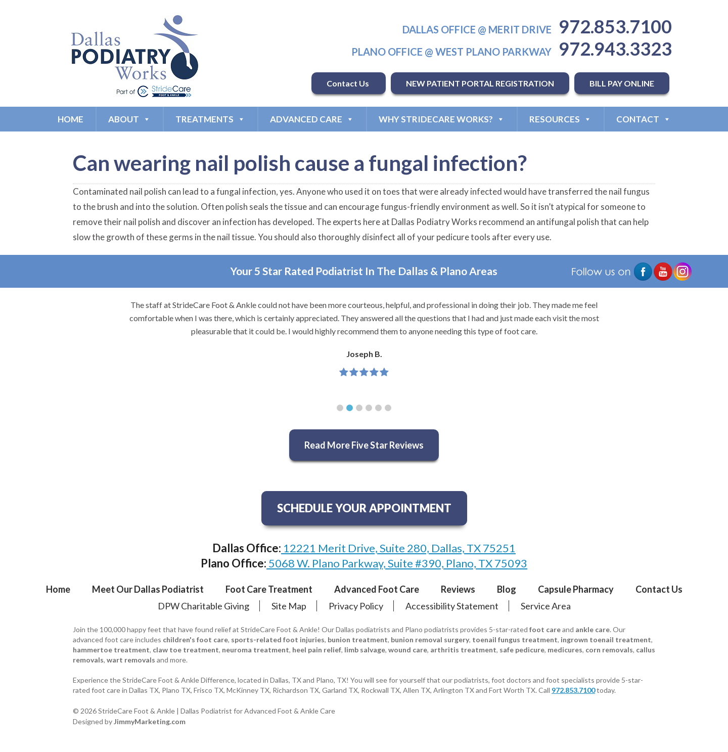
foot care (545, 629)
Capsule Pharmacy (576, 589)
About (129, 119)
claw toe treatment (186, 649)
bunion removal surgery (430, 639)
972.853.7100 (615, 26)
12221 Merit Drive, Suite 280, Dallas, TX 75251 (398, 548)
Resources (560, 119)
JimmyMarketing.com (150, 721)
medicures (565, 649)
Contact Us (349, 83)
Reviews (458, 589)
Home (70, 119)
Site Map (288, 605)
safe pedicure (521, 649)
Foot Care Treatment (268, 589)
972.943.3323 (615, 48)
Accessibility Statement (451, 605)
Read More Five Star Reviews (364, 445)
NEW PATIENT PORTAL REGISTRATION (480, 83)
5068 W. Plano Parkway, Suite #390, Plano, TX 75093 (396, 563)
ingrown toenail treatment (606, 639)
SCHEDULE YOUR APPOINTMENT (364, 508)
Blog (506, 589)
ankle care (592, 629)
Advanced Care (312, 119)
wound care (407, 649)
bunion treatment (358, 639)
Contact (643, 119)
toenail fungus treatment (515, 639)
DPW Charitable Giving (203, 605)
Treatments (210, 119)
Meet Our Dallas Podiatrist (148, 589)
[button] (340, 408)
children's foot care (195, 639)
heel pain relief (316, 649)
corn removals (609, 649)
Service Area (546, 605)
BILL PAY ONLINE (621, 83)
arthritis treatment (463, 649)
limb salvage (364, 649)
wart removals (131, 659)
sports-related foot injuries (278, 639)
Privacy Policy (356, 605)
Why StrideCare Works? (442, 119)
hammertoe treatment (111, 649)
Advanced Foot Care (376, 589)
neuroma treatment (255, 649)
